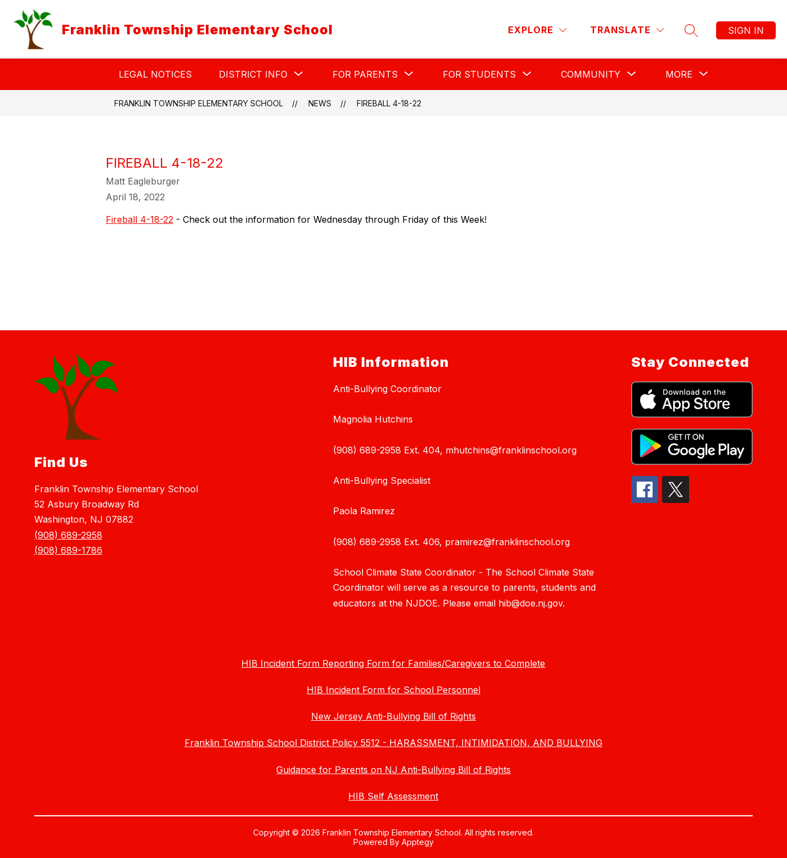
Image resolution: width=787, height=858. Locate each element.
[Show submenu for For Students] (479, 74)
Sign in (746, 30)
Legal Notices (155, 74)
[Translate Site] (627, 30)
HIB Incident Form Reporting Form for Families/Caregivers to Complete (393, 663)
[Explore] (537, 30)
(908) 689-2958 (68, 535)
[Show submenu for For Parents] (365, 74)
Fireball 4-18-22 (389, 103)
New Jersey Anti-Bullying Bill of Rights (393, 716)
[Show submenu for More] (678, 74)
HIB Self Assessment (393, 796)
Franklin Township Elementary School (198, 103)
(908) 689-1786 (68, 550)
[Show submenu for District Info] (253, 74)
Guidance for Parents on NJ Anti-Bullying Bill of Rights (393, 769)
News (319, 103)
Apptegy (418, 842)
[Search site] (691, 30)
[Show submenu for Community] (590, 74)
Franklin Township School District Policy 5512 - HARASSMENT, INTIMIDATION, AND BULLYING (393, 742)
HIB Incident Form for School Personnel (393, 689)
